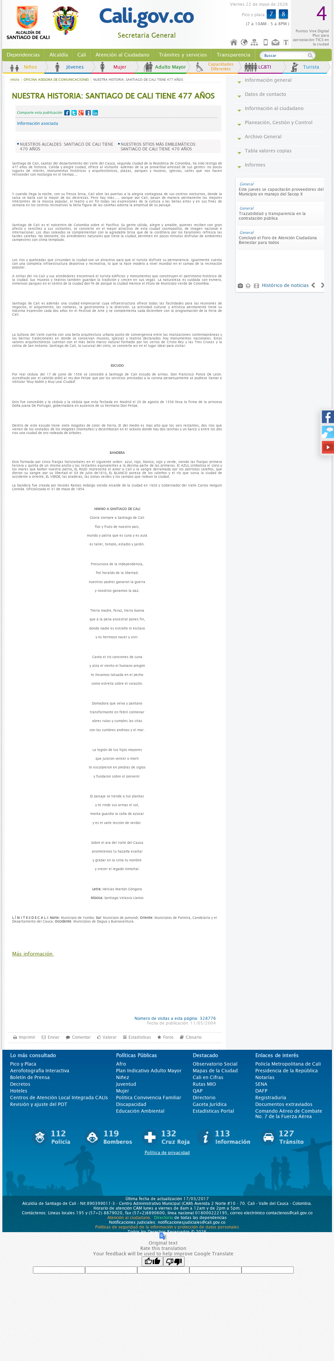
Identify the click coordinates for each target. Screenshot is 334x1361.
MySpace (88, 112)
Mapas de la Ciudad (215, 1070)
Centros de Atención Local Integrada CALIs (59, 1097)
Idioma (244, 42)
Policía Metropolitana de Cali (288, 1064)
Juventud (126, 1084)
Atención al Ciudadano (122, 55)
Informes (255, 165)
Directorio (204, 1097)
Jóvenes (75, 67)
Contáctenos (276, 42)
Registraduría (270, 1097)
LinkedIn (95, 112)
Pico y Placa (23, 1064)
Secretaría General (147, 35)
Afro (121, 1064)
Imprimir (27, 1037)
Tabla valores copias (268, 150)
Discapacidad (131, 1104)
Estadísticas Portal (213, 1111)
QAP (197, 1091)
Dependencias (23, 55)
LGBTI (264, 67)
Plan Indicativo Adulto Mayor (149, 1070)
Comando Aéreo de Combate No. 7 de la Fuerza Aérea (288, 1113)
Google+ (81, 112)
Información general (268, 80)
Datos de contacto (265, 94)
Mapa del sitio (255, 42)
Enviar (54, 1037)
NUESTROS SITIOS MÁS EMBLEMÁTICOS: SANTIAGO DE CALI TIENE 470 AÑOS (158, 146)
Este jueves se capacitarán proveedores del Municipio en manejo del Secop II (281, 191)
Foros (168, 1037)
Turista (311, 67)
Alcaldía (58, 55)
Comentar (81, 1037)
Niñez (122, 1077)
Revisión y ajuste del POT (38, 1104)
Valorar (110, 1037)
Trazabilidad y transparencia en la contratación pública (272, 216)
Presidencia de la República (286, 1070)
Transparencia (233, 55)
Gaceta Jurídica (210, 1104)
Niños (30, 67)
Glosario (193, 1037)
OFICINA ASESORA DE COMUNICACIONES (56, 79)
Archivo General (263, 136)
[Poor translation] (174, 1261)
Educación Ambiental (140, 1111)
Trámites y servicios (183, 55)
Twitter (74, 112)
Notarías (264, 1077)
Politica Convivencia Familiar (148, 1097)
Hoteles (18, 1091)
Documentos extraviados (283, 1104)
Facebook (67, 112)
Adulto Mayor (170, 67)
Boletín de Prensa (30, 1077)
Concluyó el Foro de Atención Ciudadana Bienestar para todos (278, 240)
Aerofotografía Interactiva (39, 1070)
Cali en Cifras (208, 1077)
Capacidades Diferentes (220, 66)
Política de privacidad (167, 1152)
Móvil (266, 42)
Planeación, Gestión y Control (278, 122)
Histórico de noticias (285, 285)
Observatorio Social (215, 1064)
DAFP (261, 1091)
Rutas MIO (204, 1084)
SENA (261, 1084)
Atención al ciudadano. (129, 1217)
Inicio (234, 42)
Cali (81, 55)
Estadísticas (139, 1037)
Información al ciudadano (274, 108)
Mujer (119, 67)
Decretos (20, 1084)
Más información (33, 954)
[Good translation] (152, 1261)
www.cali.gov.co (45, 23)
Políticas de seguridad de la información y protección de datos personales (167, 1227)
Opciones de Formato (287, 42)
